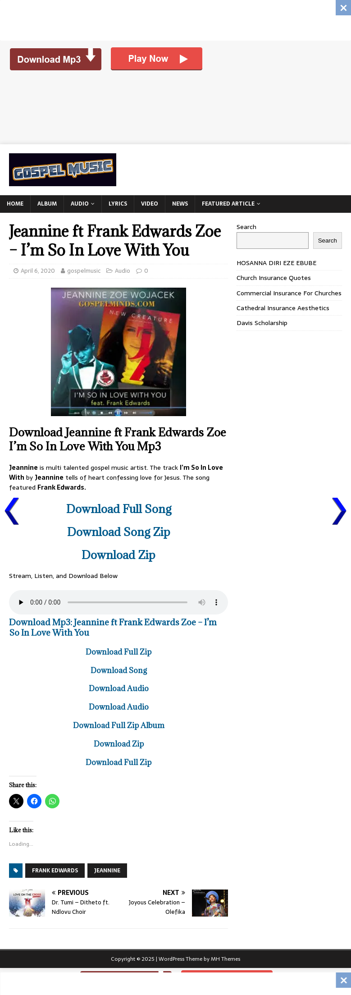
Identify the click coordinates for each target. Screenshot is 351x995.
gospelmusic (83, 270)
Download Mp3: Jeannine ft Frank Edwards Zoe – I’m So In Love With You (113, 627)
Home (15, 203)
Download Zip (118, 554)
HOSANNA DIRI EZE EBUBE (276, 263)
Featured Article (228, 203)
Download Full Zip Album (118, 725)
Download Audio (119, 688)
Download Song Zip (118, 531)
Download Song (119, 670)
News (180, 203)
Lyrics (118, 203)
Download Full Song (118, 508)
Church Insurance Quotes (274, 278)
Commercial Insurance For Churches (289, 293)
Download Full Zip (118, 652)
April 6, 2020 (38, 270)
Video (149, 203)
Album (47, 203)
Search (246, 227)
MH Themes (225, 958)
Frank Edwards (55, 870)
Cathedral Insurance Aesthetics (283, 308)
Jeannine (107, 870)
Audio (80, 203)
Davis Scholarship (262, 323)
